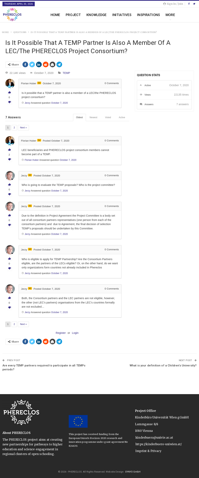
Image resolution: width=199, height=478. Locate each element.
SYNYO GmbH (133, 471)
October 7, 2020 (59, 234)
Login (75, 332)
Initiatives (122, 15)
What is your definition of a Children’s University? (163, 365)
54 (39, 83)
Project (73, 15)
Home (55, 15)
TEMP (66, 72)
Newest (93, 117)
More (170, 15)
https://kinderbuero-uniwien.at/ (158, 444)
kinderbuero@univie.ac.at (154, 437)
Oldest (79, 117)
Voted (108, 117)
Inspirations (148, 15)
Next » (23, 127)
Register (61, 332)
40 (30, 175)
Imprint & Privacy (148, 451)
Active (122, 117)
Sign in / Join (173, 3)
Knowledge (96, 15)
